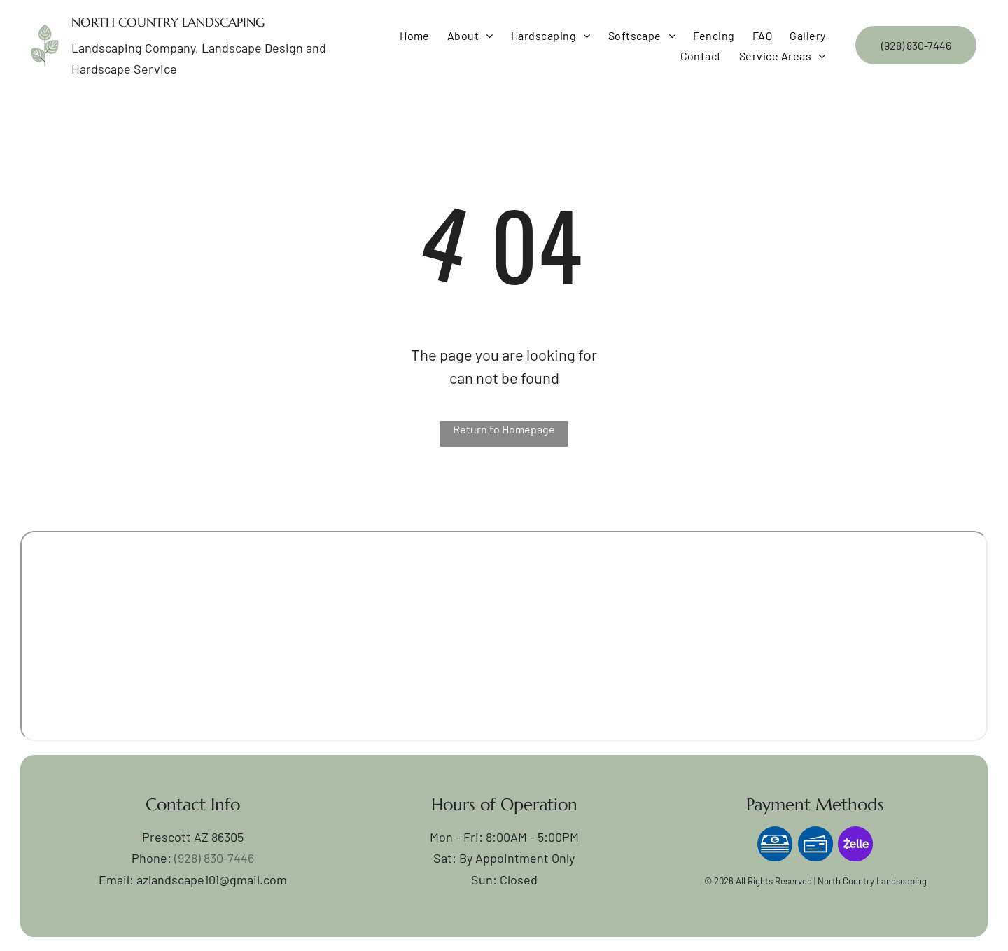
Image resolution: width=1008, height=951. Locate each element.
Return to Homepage (504, 429)
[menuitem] (413, 35)
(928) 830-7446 (214, 858)
